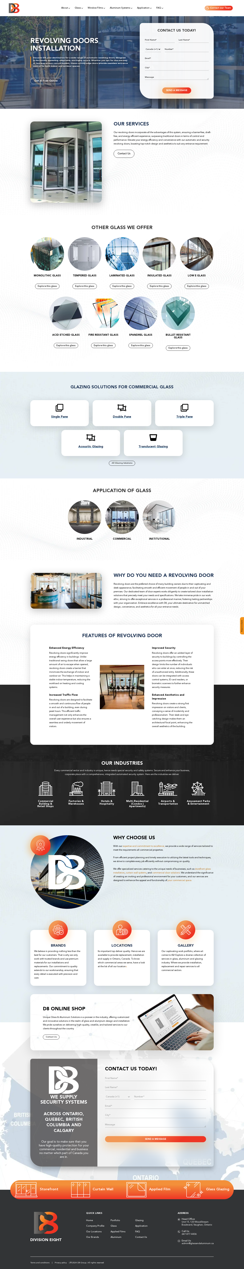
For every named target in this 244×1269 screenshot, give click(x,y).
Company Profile (95, 1226)
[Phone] (153, 49)
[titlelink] (59, 411)
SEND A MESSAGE (176, 90)
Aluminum (116, 1237)
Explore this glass (47, 286)
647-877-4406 (189, 1234)
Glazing (139, 1220)
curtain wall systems (136, 873)
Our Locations (94, 1232)
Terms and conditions (40, 1263)
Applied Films (118, 1232)
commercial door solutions (166, 873)
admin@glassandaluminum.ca (198, 1243)
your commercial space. (180, 880)
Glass (78, 8)
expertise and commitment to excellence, (144, 846)
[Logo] (14, 8)
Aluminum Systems (120, 8)
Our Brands (92, 1237)
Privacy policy (61, 1263)
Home (89, 1220)
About (64, 8)
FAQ (158, 8)
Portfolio (115, 1220)
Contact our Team (218, 8)
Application (143, 8)
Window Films (95, 8)
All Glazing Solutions (122, 463)
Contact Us (124, 153)
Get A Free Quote (46, 81)
